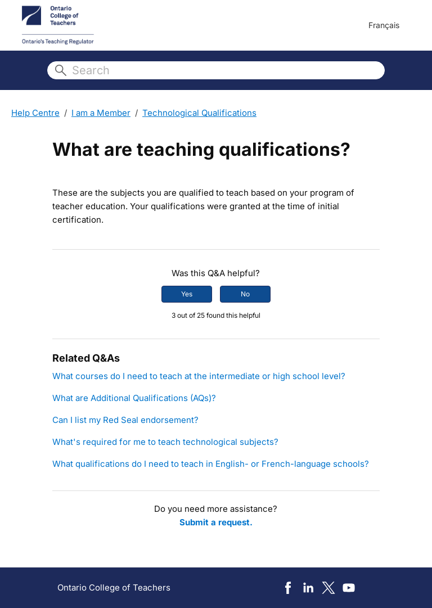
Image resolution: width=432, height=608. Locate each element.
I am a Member (100, 112)
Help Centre (35, 112)
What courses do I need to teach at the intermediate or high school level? (198, 376)
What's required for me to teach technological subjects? (165, 441)
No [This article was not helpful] (245, 294)
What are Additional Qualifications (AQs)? (134, 398)
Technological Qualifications (199, 112)
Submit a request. (216, 522)
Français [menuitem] (383, 25)
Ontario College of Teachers (113, 587)
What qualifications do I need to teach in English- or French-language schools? (210, 463)
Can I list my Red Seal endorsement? (125, 420)
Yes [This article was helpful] (186, 294)
